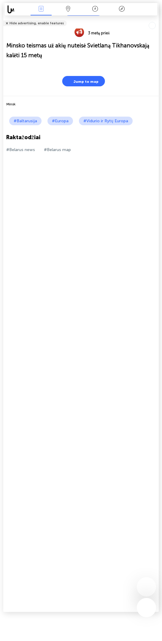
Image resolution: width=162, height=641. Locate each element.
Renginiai (41, 9)
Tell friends (156, 19)
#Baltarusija (25, 120)
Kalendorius (95, 9)
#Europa (60, 120)
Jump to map (82, 81)
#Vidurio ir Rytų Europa (105, 120)
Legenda (122, 9)
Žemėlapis (68, 9)
